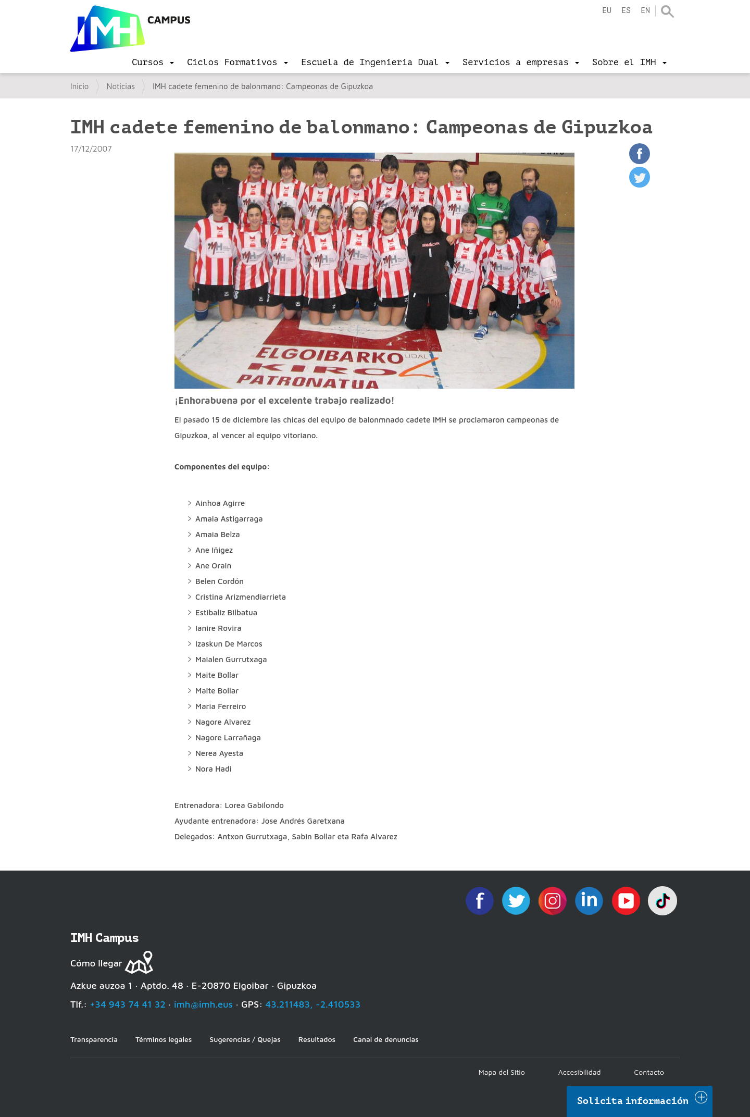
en (645, 10)
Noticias (121, 86)
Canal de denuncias (386, 1039)
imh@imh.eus (203, 1004)
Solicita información (633, 1101)
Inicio (79, 86)
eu (606, 10)
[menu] (153, 62)
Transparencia (94, 1039)
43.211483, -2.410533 (313, 1004)
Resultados (316, 1039)
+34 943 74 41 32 (128, 1004)
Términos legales (163, 1039)
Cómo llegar (96, 963)
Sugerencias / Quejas (244, 1039)
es (626, 10)
